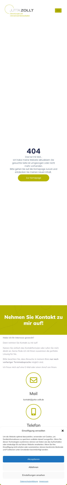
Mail (33, 393)
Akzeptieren (33, 459)
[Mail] (33, 380)
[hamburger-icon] (58, 10)
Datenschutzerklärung (29, 481)
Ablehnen (33, 467)
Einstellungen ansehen (33, 475)
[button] (62, 430)
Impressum (43, 481)
